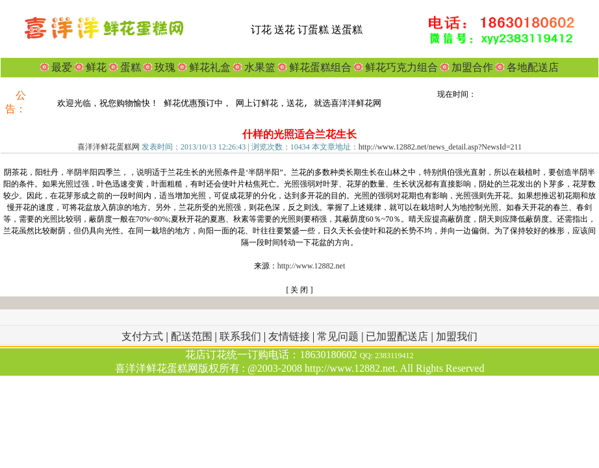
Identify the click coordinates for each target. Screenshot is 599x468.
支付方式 (143, 336)
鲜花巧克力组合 (400, 67)
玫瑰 (163, 67)
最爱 (62, 67)
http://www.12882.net (311, 265)
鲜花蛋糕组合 (319, 67)
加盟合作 (471, 67)
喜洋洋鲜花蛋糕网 (108, 146)
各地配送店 (533, 67)
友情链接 (290, 336)
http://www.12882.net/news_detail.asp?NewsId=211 (440, 146)
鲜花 (95, 67)
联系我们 (242, 336)
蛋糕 (129, 67)
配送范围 (191, 336)
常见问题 (339, 336)
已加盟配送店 (398, 336)
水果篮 (260, 67)
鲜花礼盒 (208, 67)
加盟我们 (457, 336)
